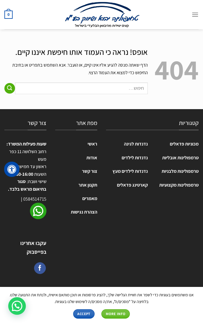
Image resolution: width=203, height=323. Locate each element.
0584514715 (34, 199)
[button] (17, 306)
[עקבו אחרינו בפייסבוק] (40, 268)
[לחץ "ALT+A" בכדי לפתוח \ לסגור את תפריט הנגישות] (11, 169)
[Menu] (195, 14)
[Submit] (9, 88)
